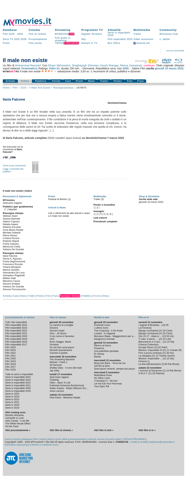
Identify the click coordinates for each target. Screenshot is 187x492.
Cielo (169, 330)
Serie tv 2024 (12, 393)
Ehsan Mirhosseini (59, 65)
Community (168, 29)
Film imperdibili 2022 (16, 330)
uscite (43, 439)
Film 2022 (10, 352)
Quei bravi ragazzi (59, 377)
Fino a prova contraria (150, 352)
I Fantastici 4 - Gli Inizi (105, 380)
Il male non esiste (39, 87)
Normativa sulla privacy (17, 444)
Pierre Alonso (10, 235)
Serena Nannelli (11, 218)
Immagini (98, 211)
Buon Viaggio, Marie (60, 341)
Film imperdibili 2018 (16, 341)
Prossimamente (38, 39)
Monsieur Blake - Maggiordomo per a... (114, 336)
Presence (99, 348)
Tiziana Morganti (12, 267)
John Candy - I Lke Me (17, 420)
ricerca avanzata (175, 50)
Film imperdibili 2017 (16, 344)
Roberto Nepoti (11, 241)
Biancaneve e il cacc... (150, 341)
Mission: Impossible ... (150, 358)
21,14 (155, 355)
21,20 (163, 330)
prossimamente (78, 439)
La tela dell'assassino (150, 364)
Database (10, 29)
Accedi (109, 439)
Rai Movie (173, 364)
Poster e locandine (104, 204)
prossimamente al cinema (19, 317)
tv (55, 439)
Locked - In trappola (104, 333)
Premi (6, 43)
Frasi (140, 81)
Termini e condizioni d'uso (45, 444)
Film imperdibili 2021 (16, 333)
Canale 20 (175, 350)
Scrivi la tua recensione (14, 165)
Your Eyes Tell (101, 386)
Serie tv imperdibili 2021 (18, 385)
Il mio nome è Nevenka (62, 336)
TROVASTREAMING (134, 439)
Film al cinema (37, 34)
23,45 (165, 325)
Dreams (54, 327)
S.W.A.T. (143, 373)
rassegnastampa (63, 87)
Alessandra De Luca (14, 272)
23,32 (158, 347)
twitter (164, 39)
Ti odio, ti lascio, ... (148, 339)
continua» (149, 65)
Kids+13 (54, 68)
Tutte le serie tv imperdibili (19, 374)
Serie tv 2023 (12, 396)
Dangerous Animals (104, 339)
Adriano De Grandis (13, 249)
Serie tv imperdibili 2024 (18, 377)
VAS (52, 339)
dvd (50, 439)
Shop (105, 295)
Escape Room (146, 347)
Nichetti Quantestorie (61, 350)
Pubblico (40, 81)
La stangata (145, 355)
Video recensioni (143, 39)
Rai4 (164, 347)
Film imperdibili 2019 (16, 339)
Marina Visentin (11, 269)
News (91, 81)
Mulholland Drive (103, 375)
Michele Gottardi (11, 232)
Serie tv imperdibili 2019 (18, 391)
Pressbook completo (105, 221)
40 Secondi (56, 365)
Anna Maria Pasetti (13, 229)
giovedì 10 (161, 68)
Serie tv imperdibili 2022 (18, 382)
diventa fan (141, 43)
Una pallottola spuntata (106, 351)
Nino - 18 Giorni (58, 333)
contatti (143, 442)
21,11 (166, 350)
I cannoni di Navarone (150, 370)
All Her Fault (11, 426)
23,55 (166, 336)
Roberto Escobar (12, 227)
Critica (25, 81)
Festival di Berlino (58, 199)
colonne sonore (96, 439)
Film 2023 (10, 350)
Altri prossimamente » (17, 430)
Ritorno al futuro (102, 345)
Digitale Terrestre (91, 34)
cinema (16, 439)
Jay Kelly (54, 370)
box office (62, 439)
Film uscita (35, 43)
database (27, 439)
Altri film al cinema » (61, 430)
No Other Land (102, 378)
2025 (17, 39)
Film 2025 (9, 34)
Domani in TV (89, 43)
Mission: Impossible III (150, 350)
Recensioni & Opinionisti (17, 196)
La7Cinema (145, 327)
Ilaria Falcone (10, 255)
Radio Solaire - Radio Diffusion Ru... (69, 388)
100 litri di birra (102, 365)
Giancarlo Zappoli (12, 202)
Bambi (97, 356)
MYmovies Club (168, 34)
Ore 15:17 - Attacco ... (150, 336)
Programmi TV (92, 29)
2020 (126, 68)
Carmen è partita (58, 352)
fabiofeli (12, 209)
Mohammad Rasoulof (28, 65)
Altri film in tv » (147, 430)
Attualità (114, 29)
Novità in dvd (101, 317)
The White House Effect (17, 423)
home (8, 439)
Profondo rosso (102, 325)
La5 (168, 339)
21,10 (166, 370)
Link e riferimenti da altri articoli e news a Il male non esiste (69, 214)
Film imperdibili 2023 (16, 327)
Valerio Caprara (11, 221)
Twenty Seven (166, 355)
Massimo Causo (11, 281)
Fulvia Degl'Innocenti (14, 261)
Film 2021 (10, 355)
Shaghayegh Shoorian (85, 65)
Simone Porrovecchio (14, 289)
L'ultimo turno (101, 327)
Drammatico (29, 68)
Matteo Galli (9, 278)
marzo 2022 (176, 68)
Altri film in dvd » (103, 430)
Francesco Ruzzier (13, 264)
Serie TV (8, 39)
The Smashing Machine (62, 359)
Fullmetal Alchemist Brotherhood (67, 385)
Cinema (34, 29)
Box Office (114, 43)
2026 (20, 34)
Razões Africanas (14, 415)
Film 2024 (10, 347)
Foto (130, 81)
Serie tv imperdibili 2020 (18, 388)
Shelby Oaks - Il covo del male (66, 367)
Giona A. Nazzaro (12, 258)
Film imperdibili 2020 (16, 336)
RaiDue (160, 373)
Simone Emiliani (11, 283)
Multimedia (141, 29)
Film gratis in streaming (62, 39)
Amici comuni (57, 391)
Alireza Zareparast (131, 65)
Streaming (62, 29)
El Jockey (99, 353)
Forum (56, 81)
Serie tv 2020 (12, 405)
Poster (118, 81)
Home (6, 87)
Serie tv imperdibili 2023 (18, 379)
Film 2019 (10, 361)
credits (133, 442)
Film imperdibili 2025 (120, 39)
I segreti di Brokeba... (150, 325)
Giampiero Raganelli (14, 275)
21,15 (163, 339)
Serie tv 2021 (12, 402)
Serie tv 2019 (12, 407)
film (15, 87)
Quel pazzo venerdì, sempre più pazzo (114, 368)
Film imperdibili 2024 (16, 325)
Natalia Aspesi (10, 224)
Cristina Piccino (11, 238)
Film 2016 (10, 369)
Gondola (54, 344)
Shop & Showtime (149, 196)
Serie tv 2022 (12, 399)
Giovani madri (57, 330)
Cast (68, 81)
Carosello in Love (14, 418)
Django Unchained (148, 330)
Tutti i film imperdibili (16, 322)
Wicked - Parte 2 (58, 362)
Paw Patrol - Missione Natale (65, 397)
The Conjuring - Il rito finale (108, 330)
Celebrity (54, 379)
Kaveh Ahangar (109, 65)
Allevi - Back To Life (60, 382)
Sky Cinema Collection (156, 343)
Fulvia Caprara (11, 243)
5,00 (165, 364)
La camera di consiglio (61, 325)
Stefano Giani (10, 215)
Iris (171, 336)
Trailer (137, 34)
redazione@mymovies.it (162, 442)
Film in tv (144, 317)
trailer (118, 439)
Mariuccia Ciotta (11, 246)
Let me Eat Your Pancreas (108, 383)
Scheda (10, 81)
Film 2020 (10, 358)
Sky (83, 39)
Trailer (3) (98, 199)
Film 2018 (10, 364)
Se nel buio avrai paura (62, 347)
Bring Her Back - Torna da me (109, 363)
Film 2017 (10, 366)
